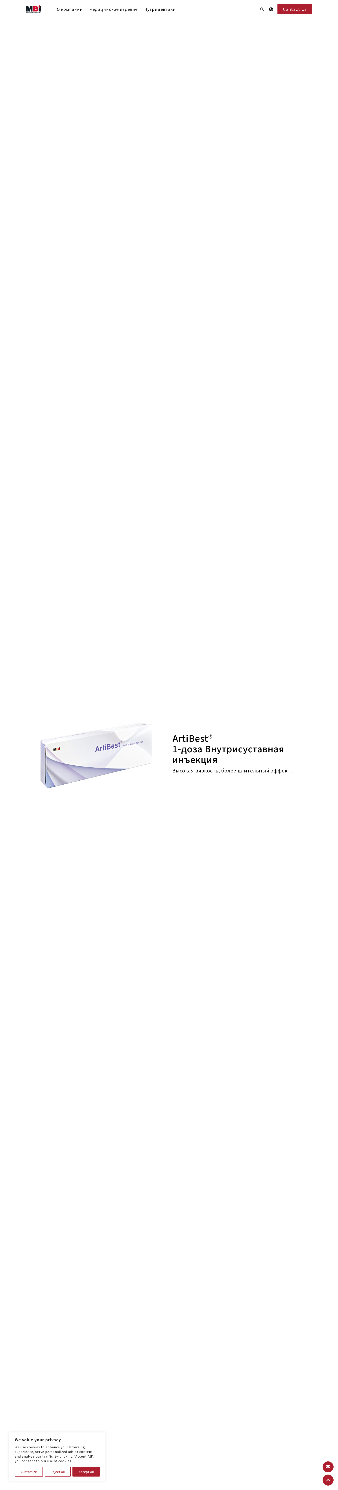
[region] (57, 1456)
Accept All (86, 1471)
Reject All (58, 1471)
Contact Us (295, 9)
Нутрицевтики (160, 9)
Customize (29, 1471)
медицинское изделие (113, 9)
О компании (70, 9)
